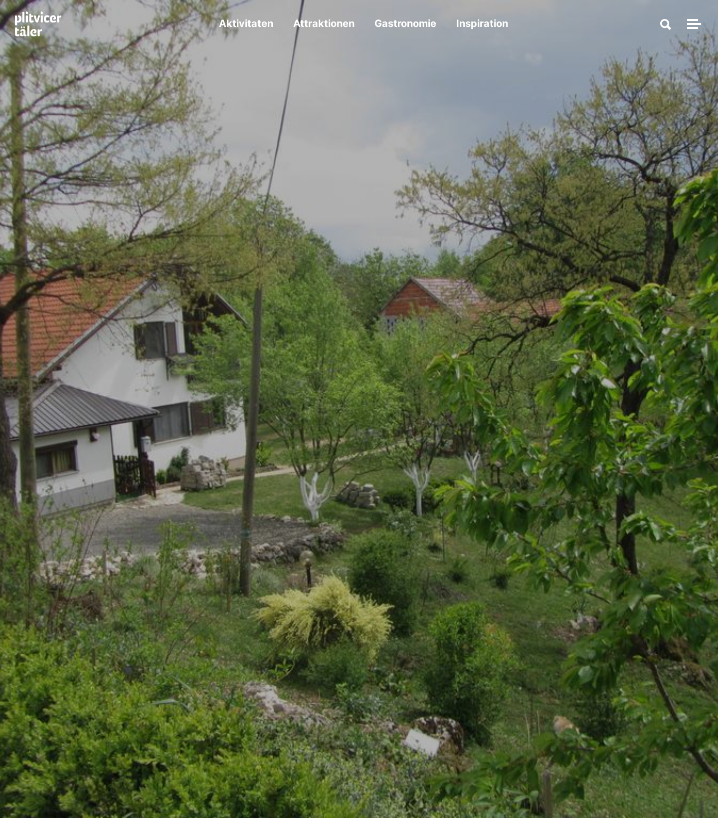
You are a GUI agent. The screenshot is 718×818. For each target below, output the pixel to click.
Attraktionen (325, 25)
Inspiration (483, 25)
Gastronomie (406, 25)
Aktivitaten (247, 25)
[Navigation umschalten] (692, 24)
